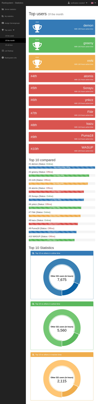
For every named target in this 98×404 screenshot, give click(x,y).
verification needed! (78, 3)
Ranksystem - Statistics (12, 3)
